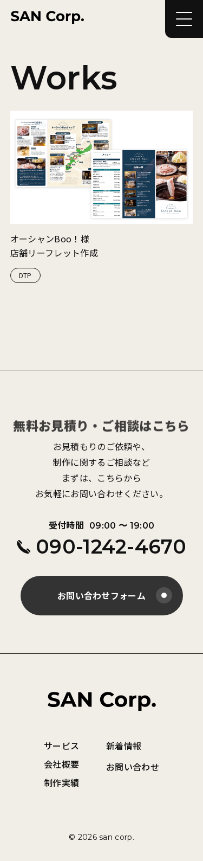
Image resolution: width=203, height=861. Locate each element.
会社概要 (61, 763)
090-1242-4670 (101, 546)
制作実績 (61, 782)
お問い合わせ (132, 766)
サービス (61, 745)
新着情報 (123, 745)
